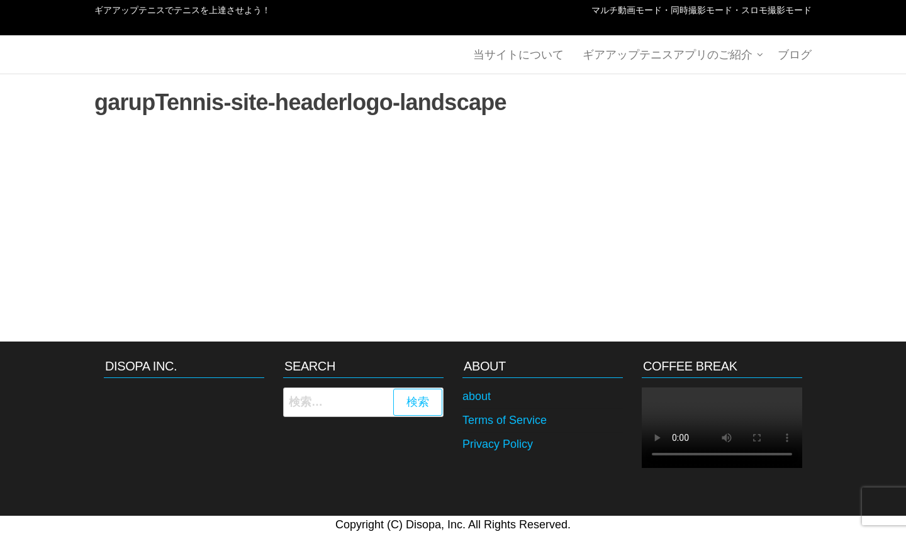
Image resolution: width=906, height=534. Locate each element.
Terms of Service (504, 420)
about (476, 396)
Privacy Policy (497, 444)
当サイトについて (518, 54)
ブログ (795, 54)
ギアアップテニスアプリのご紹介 (667, 54)
